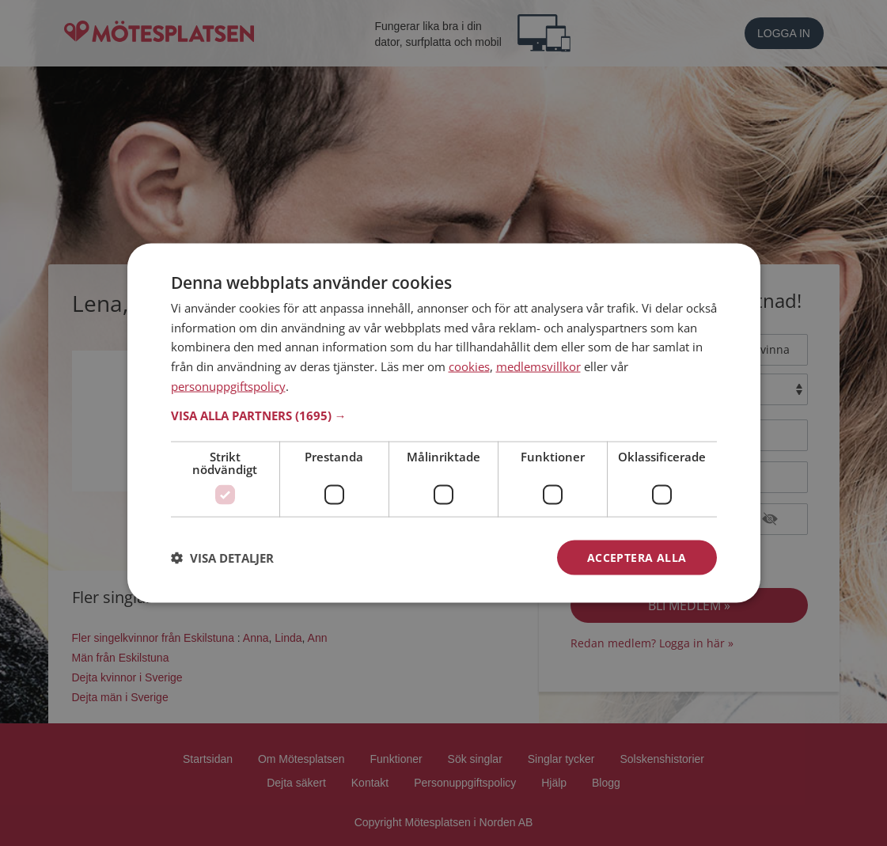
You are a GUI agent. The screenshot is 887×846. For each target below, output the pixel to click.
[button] (444, 415)
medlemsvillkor (538, 366)
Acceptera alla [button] (637, 556)
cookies (469, 366)
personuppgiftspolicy (228, 385)
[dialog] (443, 423)
